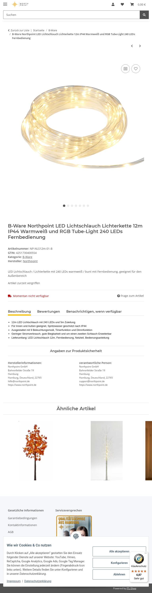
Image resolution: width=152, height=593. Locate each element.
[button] (113, 4)
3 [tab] (72, 206)
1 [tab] (64, 206)
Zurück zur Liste (20, 30)
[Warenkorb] (138, 4)
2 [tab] (68, 206)
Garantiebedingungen (22, 518)
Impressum (17, 581)
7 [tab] (88, 206)
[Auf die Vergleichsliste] (125, 68)
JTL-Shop (131, 588)
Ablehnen (116, 574)
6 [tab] (84, 206)
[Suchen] (71, 14)
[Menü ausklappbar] (5, 2)
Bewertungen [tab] (48, 311)
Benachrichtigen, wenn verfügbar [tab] (94, 311)
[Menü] (145, 554)
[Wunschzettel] (122, 4)
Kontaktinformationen (22, 525)
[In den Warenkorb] (11, 59)
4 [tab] (76, 206)
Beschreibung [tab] (19, 311)
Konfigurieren (116, 562)
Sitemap (13, 539)
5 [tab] (80, 206)
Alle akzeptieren (116, 551)
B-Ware (27, 257)
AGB (10, 532)
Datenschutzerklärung (40, 581)
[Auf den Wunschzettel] (135, 68)
